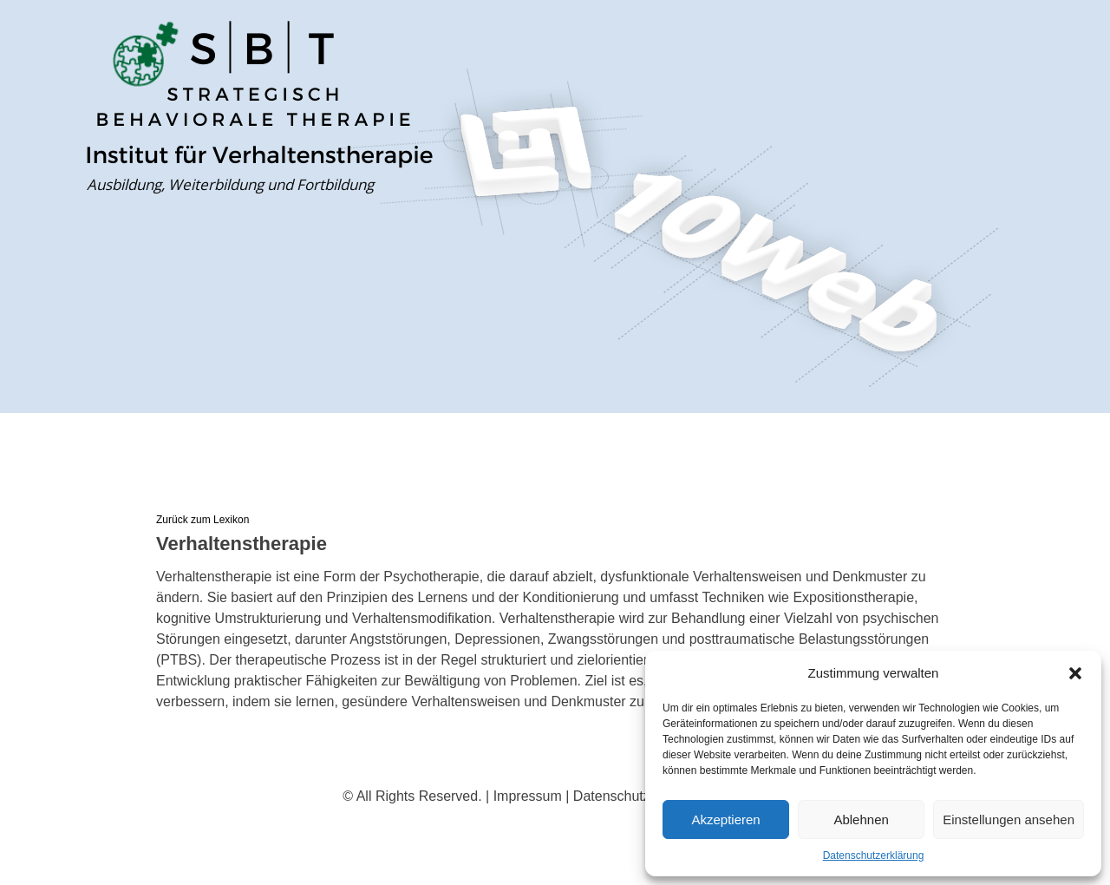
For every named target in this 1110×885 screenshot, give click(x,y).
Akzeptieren (725, 819)
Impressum (527, 796)
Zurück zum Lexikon (202, 520)
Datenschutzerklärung (873, 855)
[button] (1075, 673)
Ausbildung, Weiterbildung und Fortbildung (230, 184)
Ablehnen (860, 819)
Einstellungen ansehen (1008, 819)
